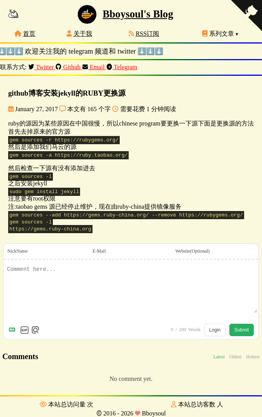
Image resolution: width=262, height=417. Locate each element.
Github (69, 67)
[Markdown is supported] (13, 330)
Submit (241, 330)
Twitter (42, 67)
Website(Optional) (192, 251)
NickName (17, 251)
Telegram (122, 67)
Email (95, 67)
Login (214, 330)
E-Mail (99, 251)
